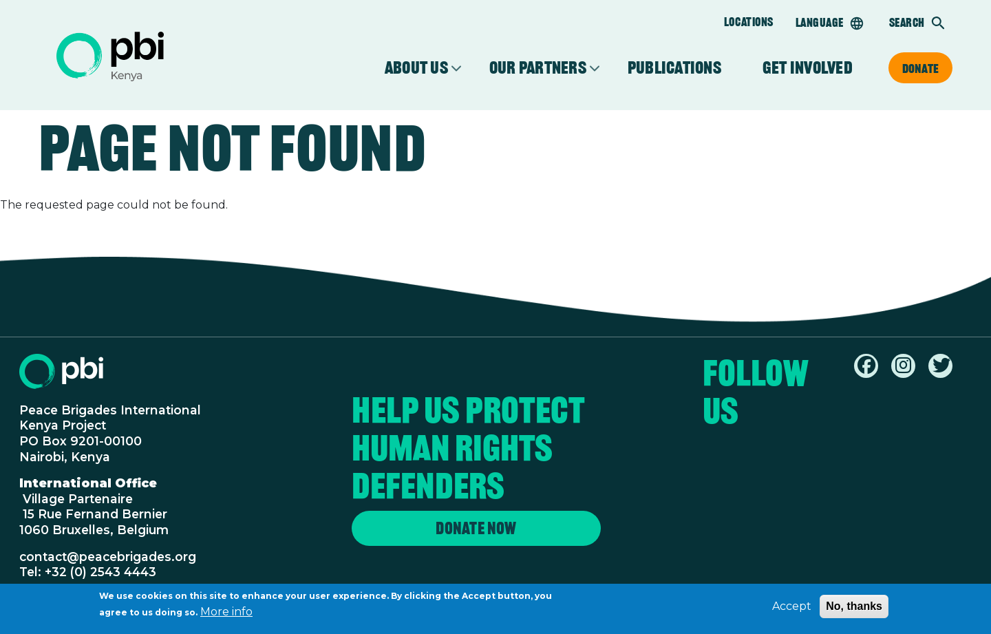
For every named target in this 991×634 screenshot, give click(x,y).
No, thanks (854, 608)
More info (226, 613)
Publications (674, 67)
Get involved (808, 67)
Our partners (538, 67)
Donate (920, 68)
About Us (416, 67)
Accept (791, 608)
